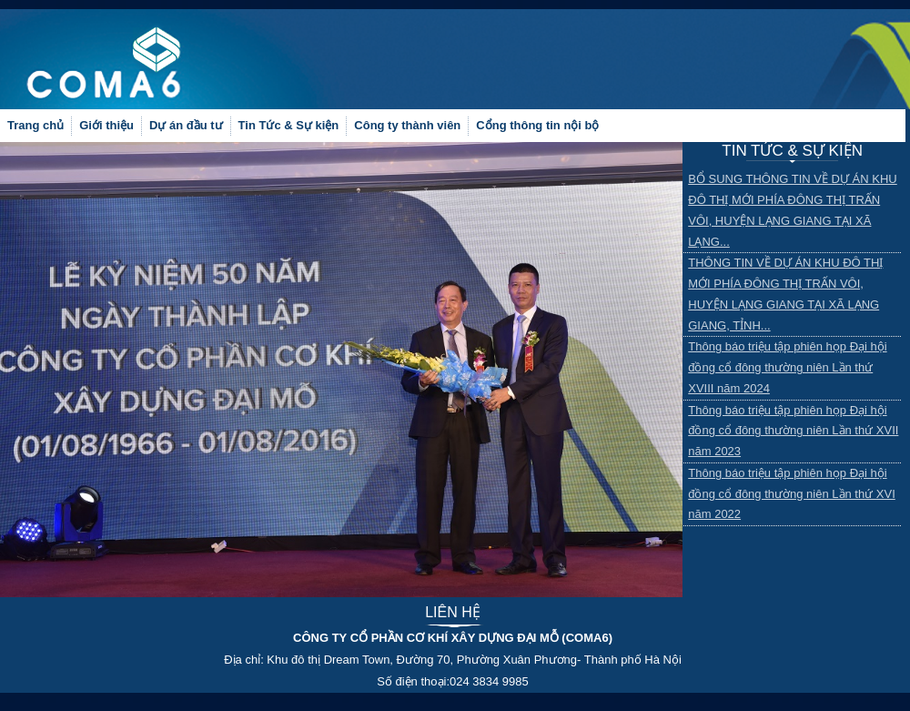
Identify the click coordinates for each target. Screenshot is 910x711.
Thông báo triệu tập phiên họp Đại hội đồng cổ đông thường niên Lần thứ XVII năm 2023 (793, 431)
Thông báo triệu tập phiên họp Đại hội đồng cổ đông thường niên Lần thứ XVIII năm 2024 (787, 367)
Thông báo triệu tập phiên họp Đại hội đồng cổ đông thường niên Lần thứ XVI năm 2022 (791, 494)
